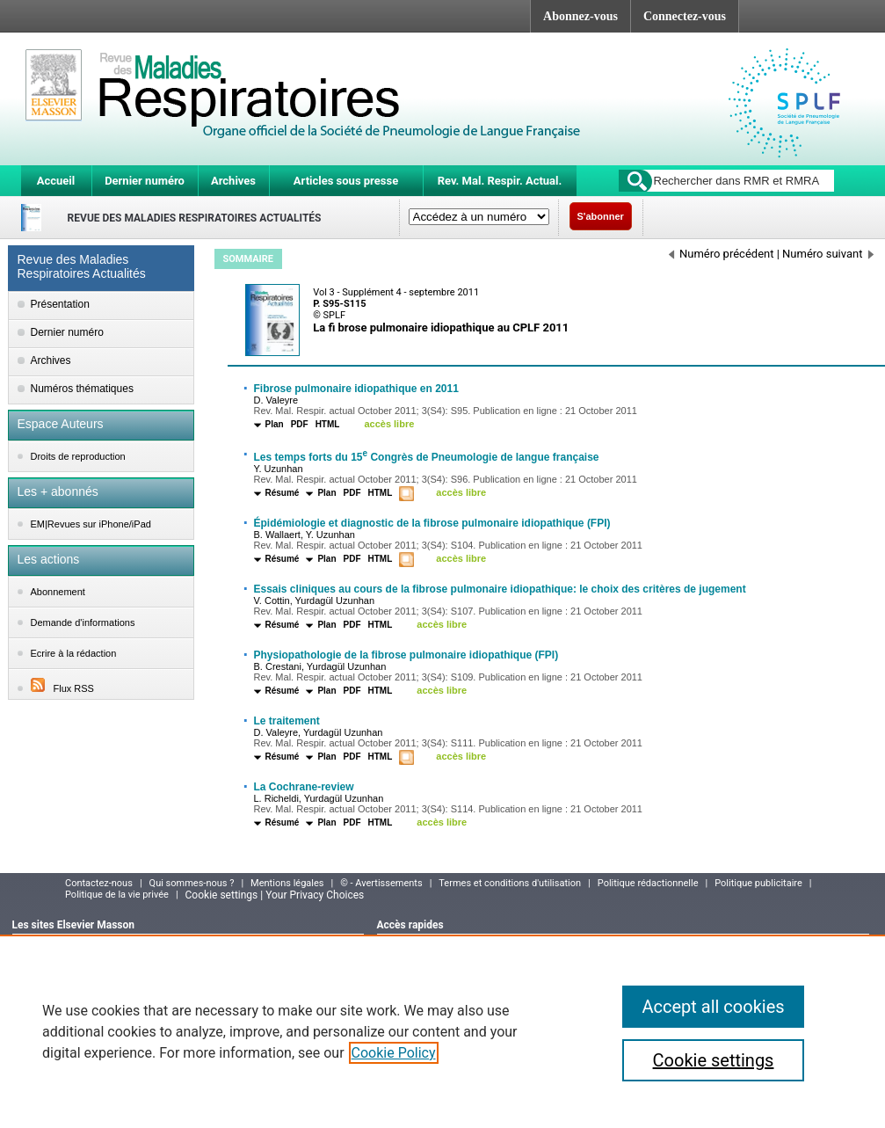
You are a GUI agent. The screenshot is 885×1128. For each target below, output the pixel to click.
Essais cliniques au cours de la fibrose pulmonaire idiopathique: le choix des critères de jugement (500, 589)
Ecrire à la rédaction (74, 653)
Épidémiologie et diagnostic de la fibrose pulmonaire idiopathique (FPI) (432, 523)
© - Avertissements (381, 883)
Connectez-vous (684, 16)
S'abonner (600, 216)
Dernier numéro (145, 180)
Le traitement (287, 721)
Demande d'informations (83, 622)
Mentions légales (286, 883)
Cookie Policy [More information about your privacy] (394, 1052)
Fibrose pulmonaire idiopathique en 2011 (356, 388)
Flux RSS (62, 688)
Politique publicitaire (758, 883)
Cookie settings (713, 1060)
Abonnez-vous (580, 16)
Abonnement (58, 591)
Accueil (56, 180)
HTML (328, 424)
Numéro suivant (827, 253)
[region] (442, 1031)
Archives (233, 180)
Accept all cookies (713, 1006)
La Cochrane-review (304, 787)
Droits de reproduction (78, 456)
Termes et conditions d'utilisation (510, 883)
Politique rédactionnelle (648, 883)
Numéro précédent (721, 253)
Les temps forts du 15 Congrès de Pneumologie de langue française (426, 457)
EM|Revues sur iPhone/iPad (91, 524)
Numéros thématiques (82, 388)
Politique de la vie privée (117, 894)
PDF (299, 424)
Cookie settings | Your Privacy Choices (275, 895)
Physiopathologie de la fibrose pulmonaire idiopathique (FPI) (406, 655)
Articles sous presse (346, 180)
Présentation (60, 304)
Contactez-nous (99, 883)
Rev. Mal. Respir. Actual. (500, 180)
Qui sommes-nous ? (192, 883)
